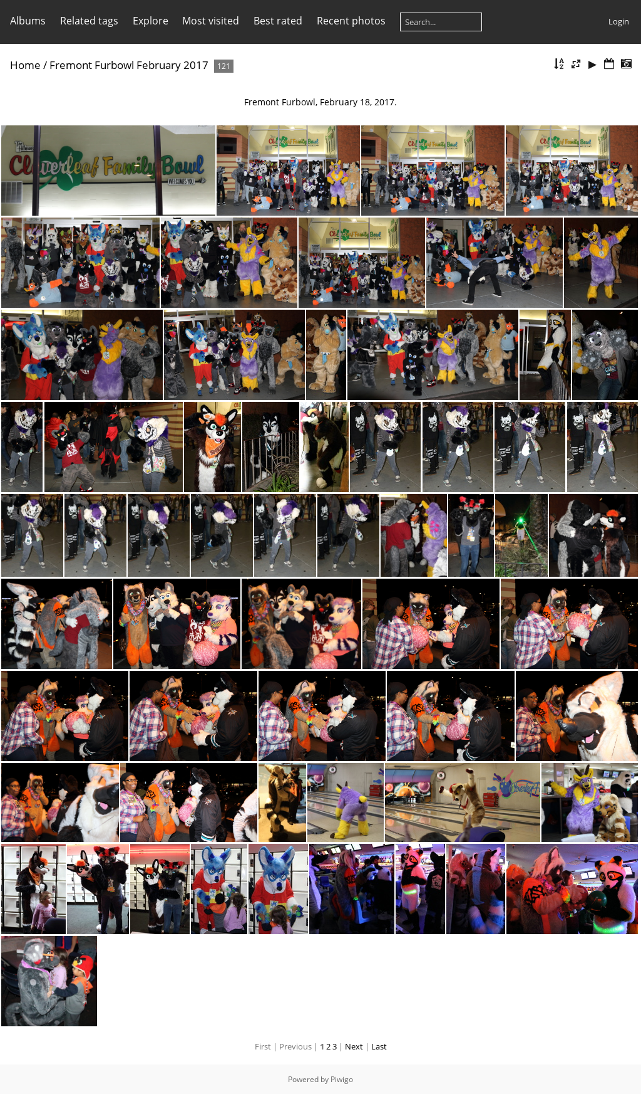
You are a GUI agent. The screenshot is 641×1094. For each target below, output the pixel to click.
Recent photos (351, 21)
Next (354, 1046)
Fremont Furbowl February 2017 (128, 65)
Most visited (210, 21)
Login (618, 21)
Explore (150, 21)
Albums (28, 21)
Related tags (89, 21)
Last (379, 1046)
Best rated (278, 21)
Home (25, 65)
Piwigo (342, 1079)
